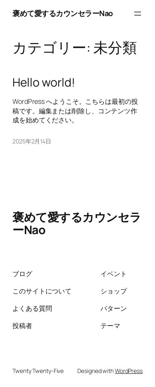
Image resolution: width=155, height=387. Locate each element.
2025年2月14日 (31, 141)
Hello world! (43, 82)
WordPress (129, 371)
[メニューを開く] (138, 14)
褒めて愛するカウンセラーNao (62, 13)
